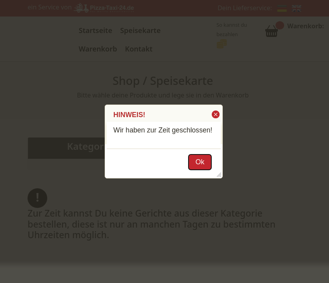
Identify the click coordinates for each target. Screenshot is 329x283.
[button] (215, 114)
